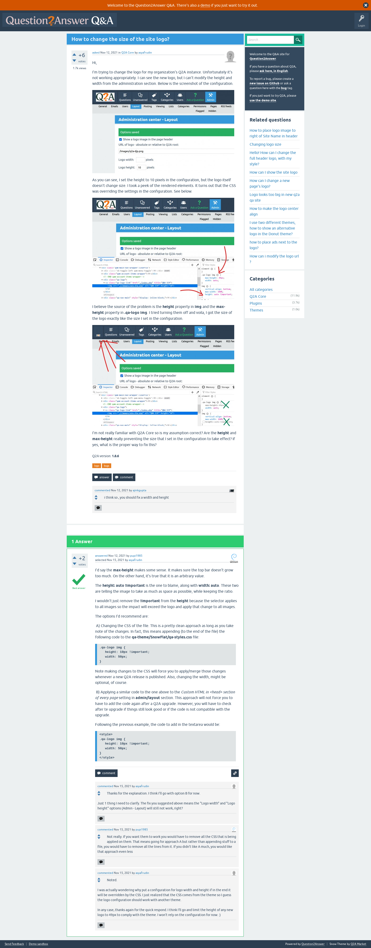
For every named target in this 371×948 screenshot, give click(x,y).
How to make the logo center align (274, 211)
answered (101, 555)
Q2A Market (358, 944)
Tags (199, 23)
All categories (261, 289)
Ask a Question (233, 23)
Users (214, 23)
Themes (256, 310)
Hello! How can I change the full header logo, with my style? (273, 158)
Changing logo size (265, 144)
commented (102, 490)
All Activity (127, 23)
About (265, 23)
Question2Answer (263, 58)
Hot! (162, 23)
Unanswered (181, 23)
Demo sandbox (38, 944)
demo (205, 5)
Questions (146, 23)
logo (96, 465)
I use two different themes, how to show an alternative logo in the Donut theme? (273, 228)
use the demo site (263, 100)
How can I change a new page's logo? (270, 183)
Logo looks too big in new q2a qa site (275, 197)
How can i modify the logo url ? (274, 259)
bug (284, 88)
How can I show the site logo (273, 172)
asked (96, 52)
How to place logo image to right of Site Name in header (274, 133)
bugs (106, 465)
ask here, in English (274, 71)
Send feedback (14, 944)
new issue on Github (264, 83)
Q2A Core (127, 52)
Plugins (256, 303)
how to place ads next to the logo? (273, 245)
